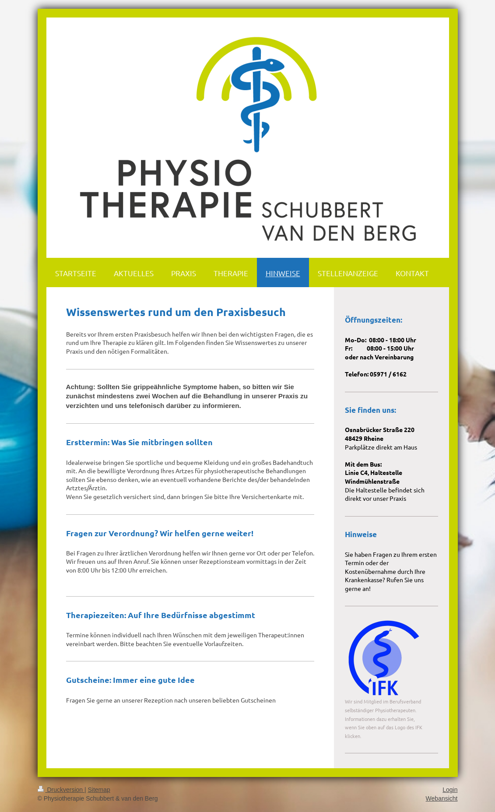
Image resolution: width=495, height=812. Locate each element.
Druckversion (61, 789)
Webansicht (442, 798)
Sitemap (99, 789)
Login (449, 789)
